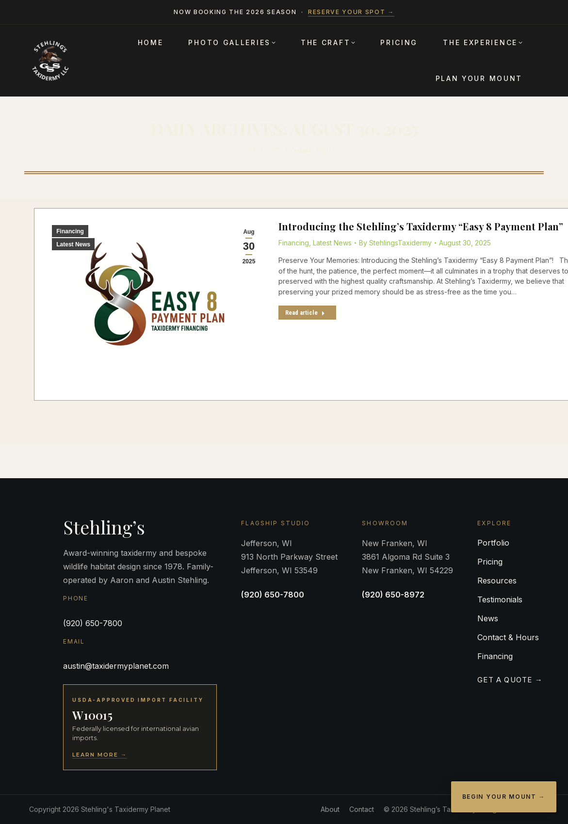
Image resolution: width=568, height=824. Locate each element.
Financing (70, 231)
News (487, 618)
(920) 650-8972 (393, 594)
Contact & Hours (508, 637)
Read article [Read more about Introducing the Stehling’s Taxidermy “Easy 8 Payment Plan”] (305, 312)
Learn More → (99, 754)
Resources (497, 580)
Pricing (490, 561)
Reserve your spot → (351, 12)
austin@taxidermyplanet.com (116, 666)
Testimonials (499, 599)
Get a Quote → (510, 679)
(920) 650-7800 (92, 623)
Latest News (73, 244)
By (395, 243)
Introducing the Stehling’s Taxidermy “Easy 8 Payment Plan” (420, 226)
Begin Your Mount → (503, 796)
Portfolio (493, 543)
